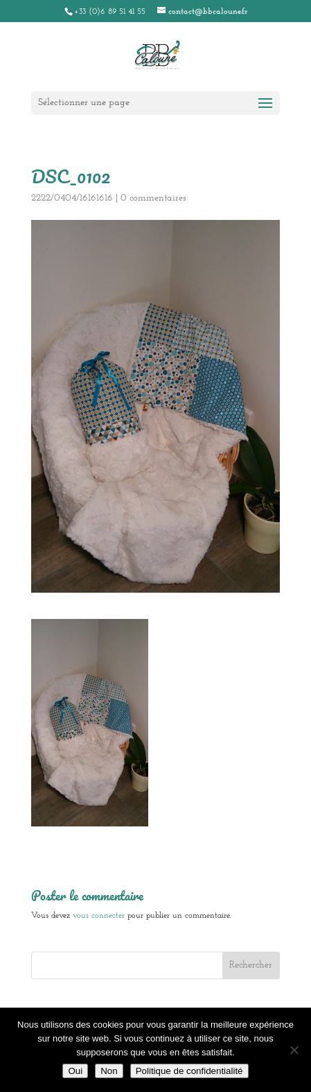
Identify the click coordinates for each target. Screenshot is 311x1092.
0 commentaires (153, 198)
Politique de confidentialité (189, 1071)
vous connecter (99, 915)
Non (108, 1071)
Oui (75, 1071)
